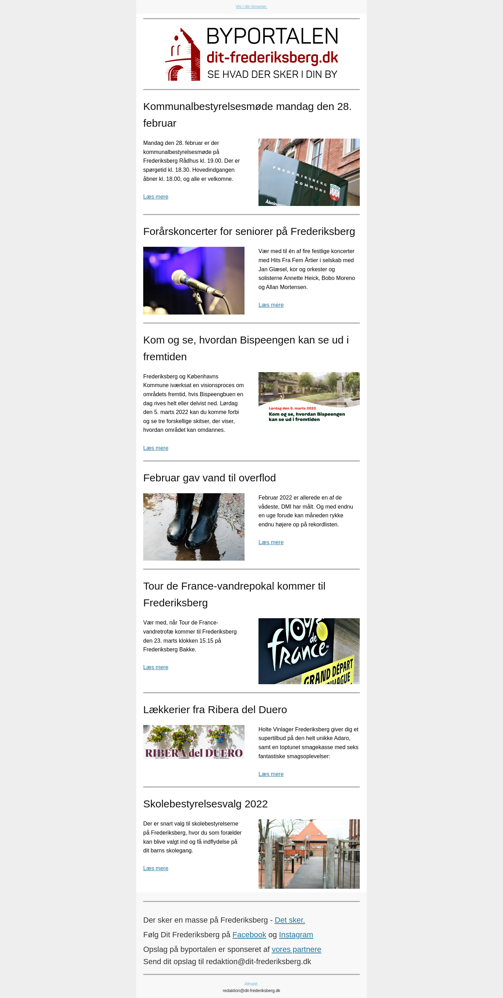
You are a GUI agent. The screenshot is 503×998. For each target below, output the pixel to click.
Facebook (250, 934)
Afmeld (251, 984)
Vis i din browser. (252, 6)
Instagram (296, 934)
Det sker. (290, 920)
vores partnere (296, 949)
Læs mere (155, 197)
